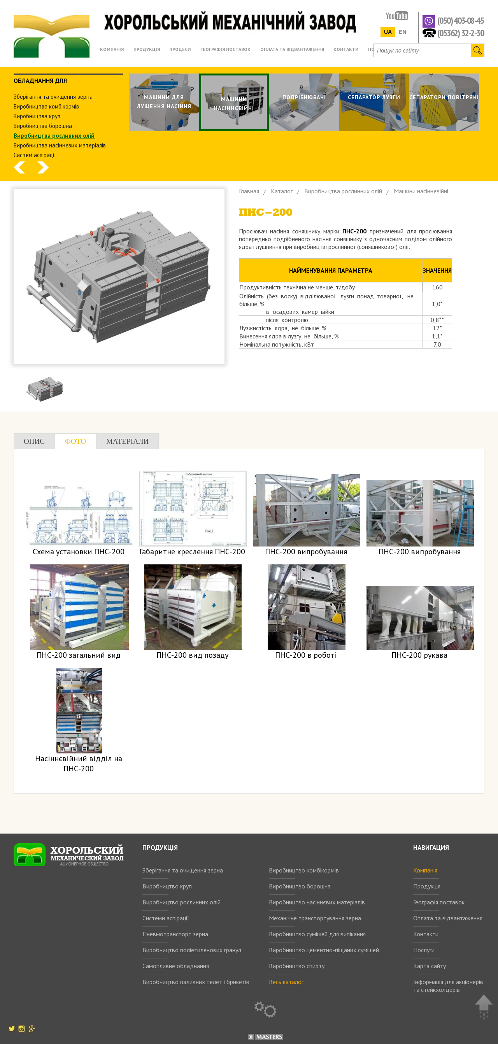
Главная (249, 191)
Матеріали (127, 441)
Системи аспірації (165, 918)
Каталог (282, 191)
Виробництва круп (37, 116)
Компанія (425, 870)
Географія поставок (439, 902)
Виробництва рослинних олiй (54, 135)
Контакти (425, 934)
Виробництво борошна (300, 886)
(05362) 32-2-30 (460, 32)
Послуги (424, 950)
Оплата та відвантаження (447, 918)
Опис (34, 441)
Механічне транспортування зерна (315, 918)
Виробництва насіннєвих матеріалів (60, 145)
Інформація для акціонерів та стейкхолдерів (448, 985)
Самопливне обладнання (175, 966)
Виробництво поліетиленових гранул (191, 950)
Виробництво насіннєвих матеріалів (317, 902)
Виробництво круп (167, 886)
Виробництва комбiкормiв (46, 106)
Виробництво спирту (296, 966)
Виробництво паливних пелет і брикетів (195, 982)
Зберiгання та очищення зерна (53, 96)
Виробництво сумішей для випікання (317, 934)
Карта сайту (429, 966)
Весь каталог (286, 982)
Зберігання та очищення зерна (182, 870)
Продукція (426, 886)
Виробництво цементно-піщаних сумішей (324, 950)
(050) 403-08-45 (460, 20)
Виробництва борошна (43, 126)
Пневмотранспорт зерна (175, 934)
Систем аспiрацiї (35, 155)
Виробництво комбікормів (304, 870)
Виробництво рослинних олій (181, 902)
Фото (75, 441)
